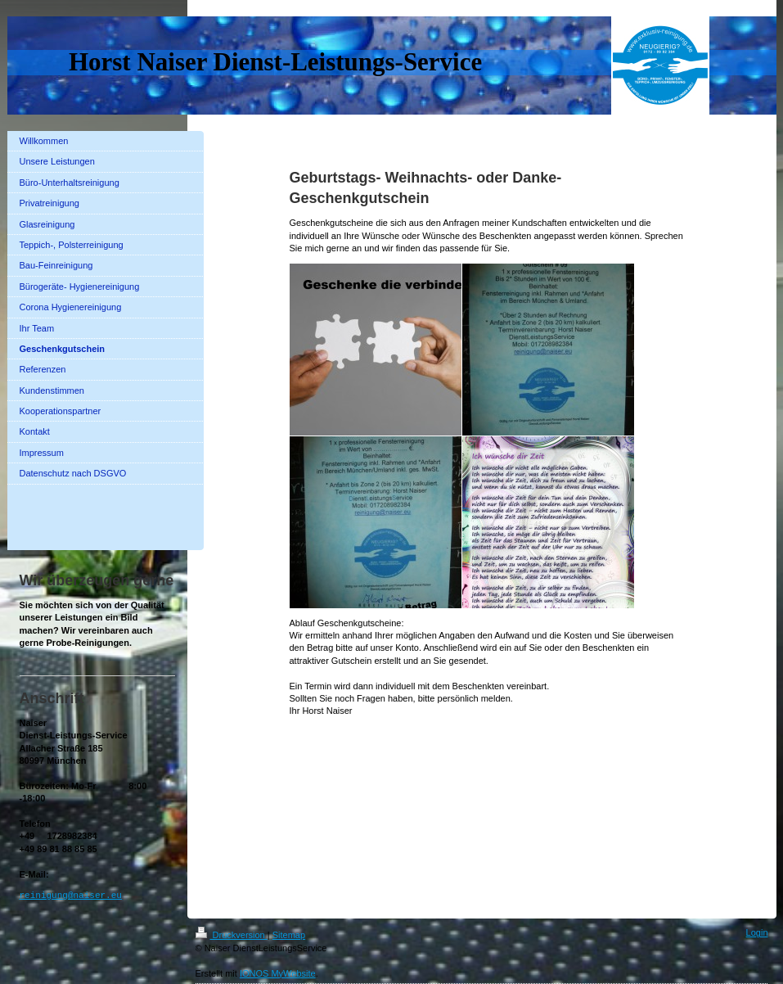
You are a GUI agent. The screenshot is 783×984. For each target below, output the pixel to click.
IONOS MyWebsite (278, 973)
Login (757, 932)
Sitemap (288, 935)
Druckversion (232, 935)
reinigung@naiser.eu (71, 896)
